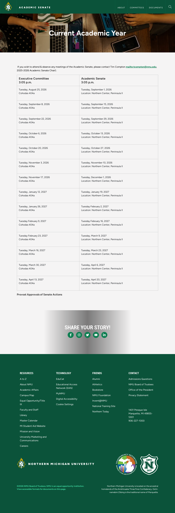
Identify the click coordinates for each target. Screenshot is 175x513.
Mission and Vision (30, 431)
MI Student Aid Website (32, 426)
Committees (137, 7)
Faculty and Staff (29, 409)
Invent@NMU (99, 400)
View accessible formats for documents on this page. (41, 489)
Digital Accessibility (66, 398)
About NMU (26, 384)
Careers (24, 445)
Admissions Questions (140, 379)
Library (23, 415)
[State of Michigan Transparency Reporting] (126, 464)
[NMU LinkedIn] (104, 335)
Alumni (96, 379)
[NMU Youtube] (96, 335)
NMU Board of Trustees (141, 384)
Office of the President (141, 389)
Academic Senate (35, 7)
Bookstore (97, 389)
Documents (156, 7)
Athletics (97, 384)
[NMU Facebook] (71, 335)
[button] (170, 6)
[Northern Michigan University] (8, 7)
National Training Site (103, 406)
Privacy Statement (138, 395)
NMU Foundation (101, 395)
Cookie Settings (64, 404)
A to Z (23, 379)
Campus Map (27, 395)
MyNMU (60, 393)
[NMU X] (87, 335)
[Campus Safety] (149, 464)
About (121, 7)
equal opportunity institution (70, 486)
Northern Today (100, 411)
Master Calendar (28, 420)
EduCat (60, 379)
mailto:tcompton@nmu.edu (141, 66)
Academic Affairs (29, 389)
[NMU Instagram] (79, 335)
